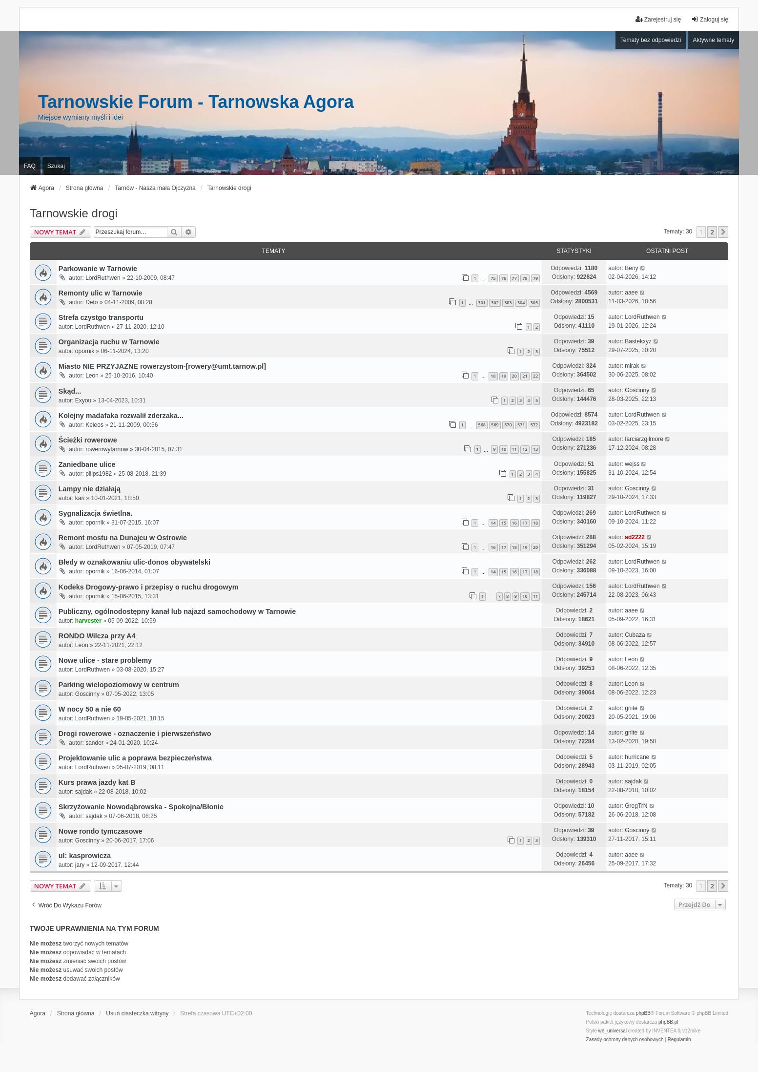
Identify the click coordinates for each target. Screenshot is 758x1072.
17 (524, 523)
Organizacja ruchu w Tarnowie (109, 342)
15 (503, 523)
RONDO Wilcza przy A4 (97, 636)
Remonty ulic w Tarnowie (101, 293)
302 (494, 302)
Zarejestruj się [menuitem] (658, 19)
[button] (723, 232)
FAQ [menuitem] (30, 166)
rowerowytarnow (106, 449)
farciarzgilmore (644, 439)
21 (524, 376)
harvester (88, 620)
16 (514, 523)
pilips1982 (98, 473)
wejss (632, 464)
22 (535, 376)
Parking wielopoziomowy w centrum (119, 685)
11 (514, 449)
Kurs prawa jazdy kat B (97, 782)
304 (521, 302)
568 (482, 424)
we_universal (612, 1030)
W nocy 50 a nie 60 (90, 709)
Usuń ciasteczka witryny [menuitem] (137, 1013)
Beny (631, 268)
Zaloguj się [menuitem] (709, 19)
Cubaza (635, 634)
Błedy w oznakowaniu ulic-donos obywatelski (134, 562)
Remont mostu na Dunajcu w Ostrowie (123, 538)
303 (508, 302)
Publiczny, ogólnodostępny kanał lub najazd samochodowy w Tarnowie (177, 611)
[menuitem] (625, 1039)
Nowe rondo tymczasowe (101, 831)
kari (79, 498)
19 (503, 376)
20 (514, 376)
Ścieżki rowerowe (88, 440)
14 (493, 523)
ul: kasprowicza (85, 856)
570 (508, 424)
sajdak (83, 791)
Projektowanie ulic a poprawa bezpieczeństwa (135, 758)
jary (79, 865)
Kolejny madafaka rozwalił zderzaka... (121, 416)
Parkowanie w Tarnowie (98, 269)
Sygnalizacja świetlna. (95, 513)
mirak (632, 365)
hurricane (637, 757)
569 (494, 424)
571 (521, 424)
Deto (91, 302)
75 (493, 278)
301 (482, 302)
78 (524, 278)
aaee (631, 292)
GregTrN (636, 805)
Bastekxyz (638, 341)
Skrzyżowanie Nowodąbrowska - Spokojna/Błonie (141, 807)
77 (514, 278)
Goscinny (637, 390)
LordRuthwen (102, 277)
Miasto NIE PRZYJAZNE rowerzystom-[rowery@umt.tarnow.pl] (162, 366)
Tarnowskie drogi (74, 213)
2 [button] (712, 232)
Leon (92, 375)
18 (493, 376)
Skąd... (70, 391)
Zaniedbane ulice (87, 464)
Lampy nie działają (90, 489)
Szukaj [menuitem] (56, 166)
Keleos (94, 424)
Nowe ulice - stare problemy (105, 660)
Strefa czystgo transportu (101, 317)
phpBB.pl (668, 1022)
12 (524, 449)
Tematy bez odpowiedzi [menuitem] (650, 40)
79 (535, 278)
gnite (631, 708)
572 (534, 424)
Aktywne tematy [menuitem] (713, 40)
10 (503, 449)
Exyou (83, 400)
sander (94, 742)
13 (535, 449)
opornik (84, 351)
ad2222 (635, 537)
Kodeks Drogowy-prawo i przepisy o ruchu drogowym (149, 587)
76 (503, 278)
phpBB (643, 1013)
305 (534, 302)
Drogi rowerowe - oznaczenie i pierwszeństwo (135, 733)
